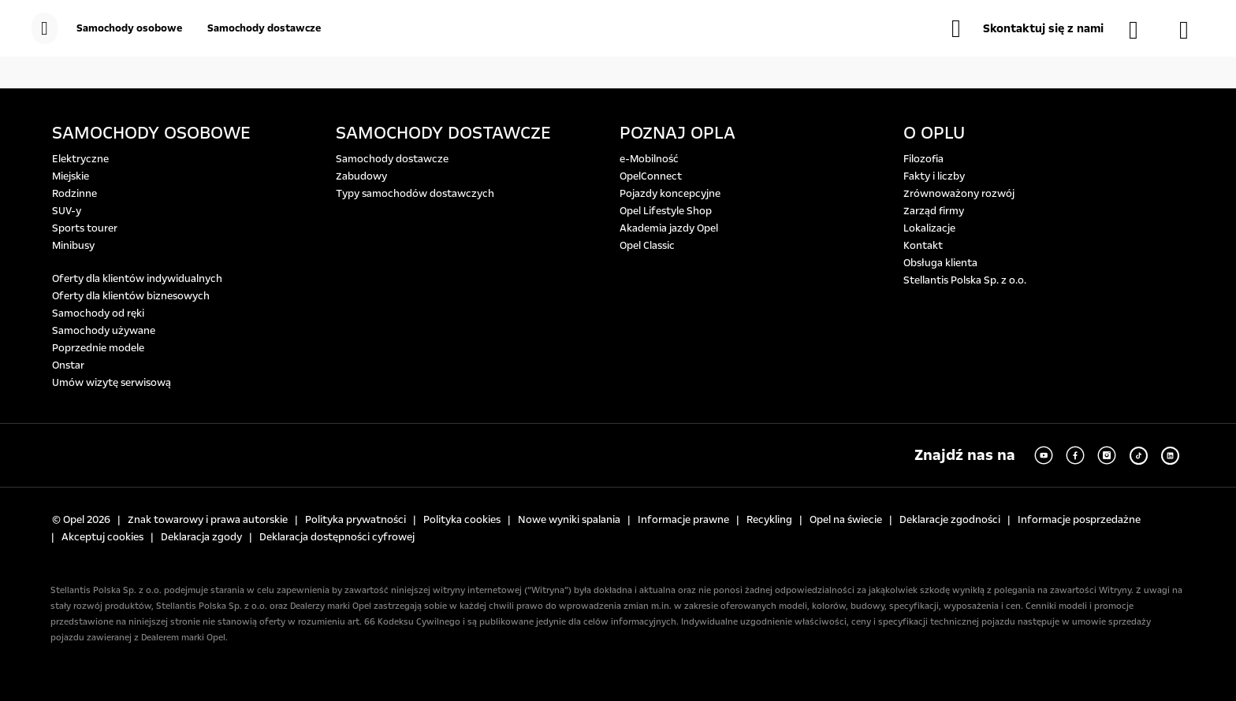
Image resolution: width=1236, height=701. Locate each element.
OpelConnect (651, 176)
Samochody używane (103, 331)
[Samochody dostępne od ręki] (1141, 30)
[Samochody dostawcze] (264, 28)
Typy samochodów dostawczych (415, 194)
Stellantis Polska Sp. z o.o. (964, 280)
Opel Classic (647, 246)
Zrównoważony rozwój (958, 194)
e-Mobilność (649, 159)
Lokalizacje (929, 228)
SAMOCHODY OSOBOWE (151, 133)
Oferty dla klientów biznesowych (131, 296)
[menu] (44, 28)
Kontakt (923, 246)
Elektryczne (80, 159)
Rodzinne (74, 194)
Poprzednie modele (98, 348)
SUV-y (66, 211)
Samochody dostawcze (392, 159)
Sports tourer (84, 228)
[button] (1027, 28)
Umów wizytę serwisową (111, 383)
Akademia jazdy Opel (669, 228)
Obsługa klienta (940, 263)
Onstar (68, 365)
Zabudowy (361, 176)
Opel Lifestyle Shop (666, 211)
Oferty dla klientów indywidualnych (137, 279)
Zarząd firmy (933, 211)
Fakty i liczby (934, 176)
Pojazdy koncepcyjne (670, 194)
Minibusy (73, 246)
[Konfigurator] (1191, 30)
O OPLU (934, 133)
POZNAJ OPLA (677, 133)
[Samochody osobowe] (129, 28)
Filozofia (923, 159)
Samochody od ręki (98, 313)
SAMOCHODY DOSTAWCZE (443, 133)
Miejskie (70, 176)
